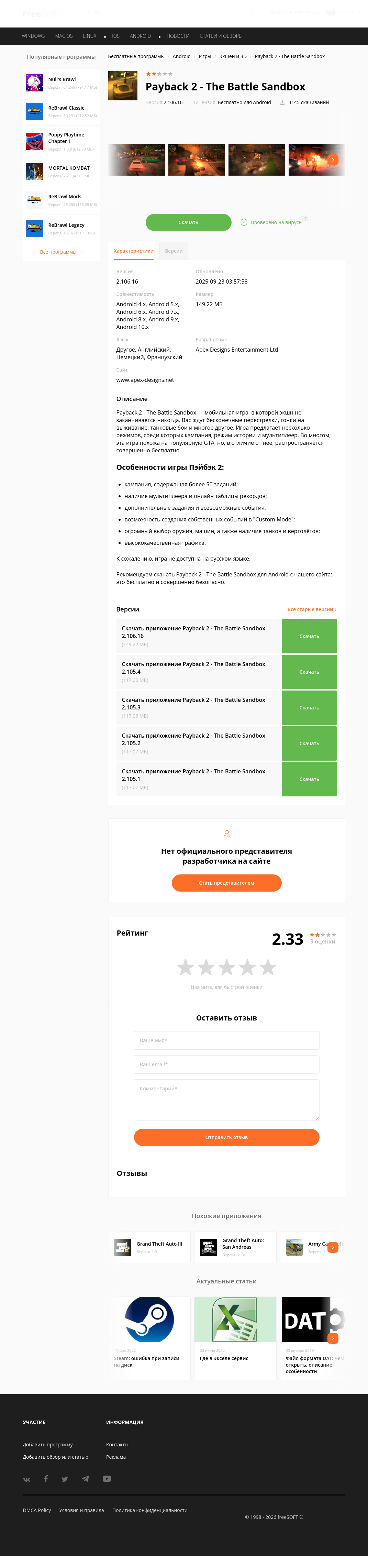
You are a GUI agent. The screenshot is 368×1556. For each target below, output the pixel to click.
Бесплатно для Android (244, 102)
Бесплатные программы (136, 56)
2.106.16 (164, 102)
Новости (178, 36)
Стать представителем (226, 883)
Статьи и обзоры (221, 36)
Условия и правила (81, 1510)
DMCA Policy (37, 1510)
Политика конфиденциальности (150, 1510)
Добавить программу (48, 1444)
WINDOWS (33, 36)
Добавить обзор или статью (56, 1457)
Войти (278, 12)
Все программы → (61, 252)
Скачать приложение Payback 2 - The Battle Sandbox (193, 632)
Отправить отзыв (226, 1137)
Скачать (189, 222)
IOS (116, 36)
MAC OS (64, 36)
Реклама (116, 1457)
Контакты (117, 1444)
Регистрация (305, 12)
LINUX (89, 36)
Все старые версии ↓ (312, 609)
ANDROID (140, 36)
